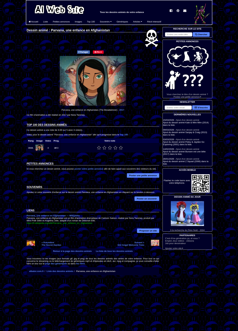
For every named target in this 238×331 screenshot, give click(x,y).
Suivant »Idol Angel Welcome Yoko (131, 243)
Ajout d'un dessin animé (187, 120)
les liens (80, 263)
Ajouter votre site (174, 248)
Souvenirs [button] (106, 21)
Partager (83, 52)
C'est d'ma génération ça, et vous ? (182, 238)
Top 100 (91, 21)
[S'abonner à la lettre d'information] (178, 108)
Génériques (122, 21)
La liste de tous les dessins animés (114, 251)
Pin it (98, 52)
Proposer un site (148, 230)
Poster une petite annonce (143, 175)
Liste (45, 21)
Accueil (33, 21)
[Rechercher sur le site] (178, 34)
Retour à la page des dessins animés (72, 251)
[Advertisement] (93, 307)
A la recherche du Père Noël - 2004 (187, 216)
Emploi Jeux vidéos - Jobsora (179, 241)
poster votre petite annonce (88, 169)
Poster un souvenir (147, 198)
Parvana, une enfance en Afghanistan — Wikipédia (53, 215)
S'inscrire (201, 107)
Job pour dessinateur (175, 243)
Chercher (201, 34)
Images (78, 21)
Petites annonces (61, 21)
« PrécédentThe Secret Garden (51, 243)
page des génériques (56, 263)
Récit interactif (154, 21)
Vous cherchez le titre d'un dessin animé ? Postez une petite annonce (187, 70)
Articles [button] (137, 21)
